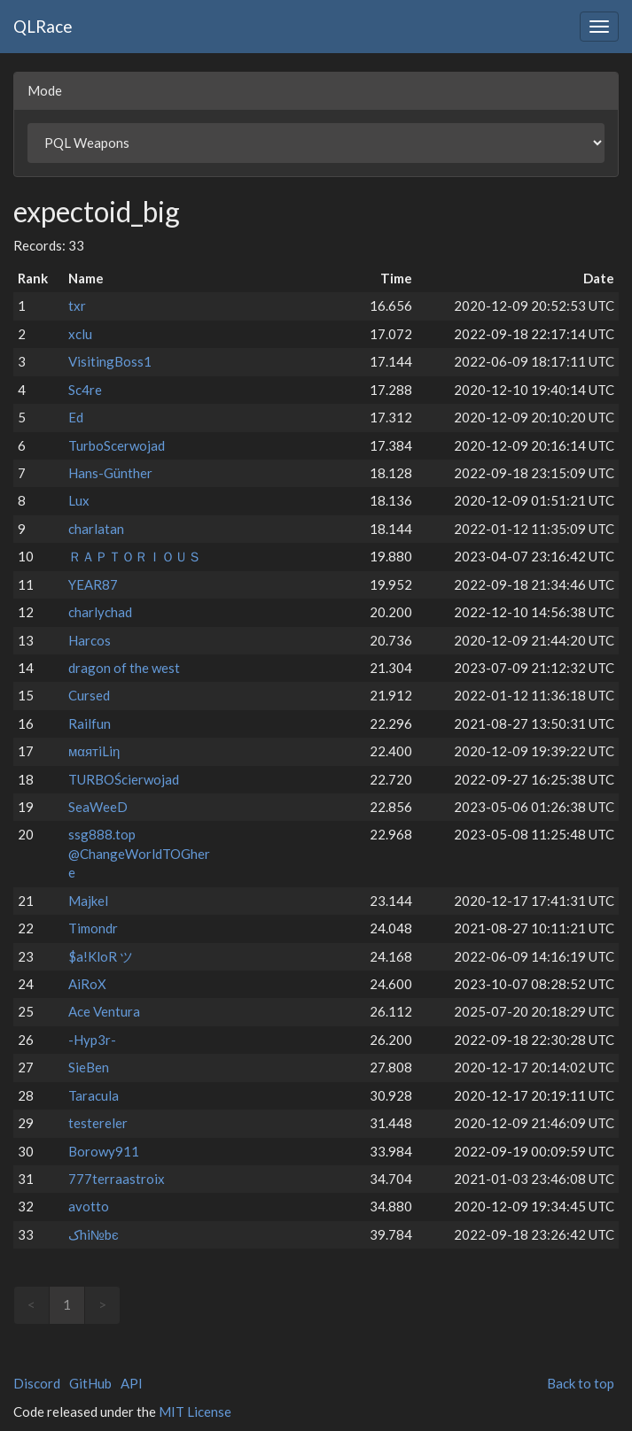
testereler (98, 1123)
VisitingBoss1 (110, 361)
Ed (75, 417)
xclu (80, 334)
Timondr (93, 928)
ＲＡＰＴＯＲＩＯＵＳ (134, 556)
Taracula (93, 1095)
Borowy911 (103, 1151)
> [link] (102, 1304)
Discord (36, 1383)
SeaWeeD (98, 807)
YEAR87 (93, 584)
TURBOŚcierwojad (123, 779)
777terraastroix (116, 1179)
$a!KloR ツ (100, 956)
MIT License (195, 1411)
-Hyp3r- (92, 1040)
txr (77, 305)
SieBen (88, 1067)
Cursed (89, 695)
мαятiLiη (94, 751)
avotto (88, 1206)
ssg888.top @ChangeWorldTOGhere (139, 853)
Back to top (580, 1383)
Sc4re (85, 390)
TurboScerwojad (116, 445)
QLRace (43, 26)
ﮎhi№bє (93, 1234)
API (132, 1383)
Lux (79, 500)
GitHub (90, 1383)
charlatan (96, 529)
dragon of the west (124, 668)
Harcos (89, 640)
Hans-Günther (110, 473)
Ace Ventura (104, 1011)
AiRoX (87, 984)
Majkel (88, 901)
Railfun (89, 723)
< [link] (31, 1304)
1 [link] (67, 1304)
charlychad (100, 612)
